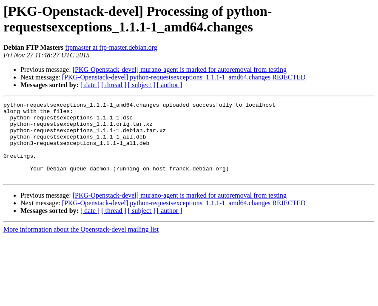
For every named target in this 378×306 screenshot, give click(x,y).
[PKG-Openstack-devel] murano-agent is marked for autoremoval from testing (180, 69)
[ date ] (89, 84)
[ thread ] (113, 84)
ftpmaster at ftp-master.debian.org (111, 47)
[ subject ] (141, 84)
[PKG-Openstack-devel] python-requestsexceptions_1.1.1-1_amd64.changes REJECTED (184, 77)
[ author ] (169, 84)
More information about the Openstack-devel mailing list (81, 244)
